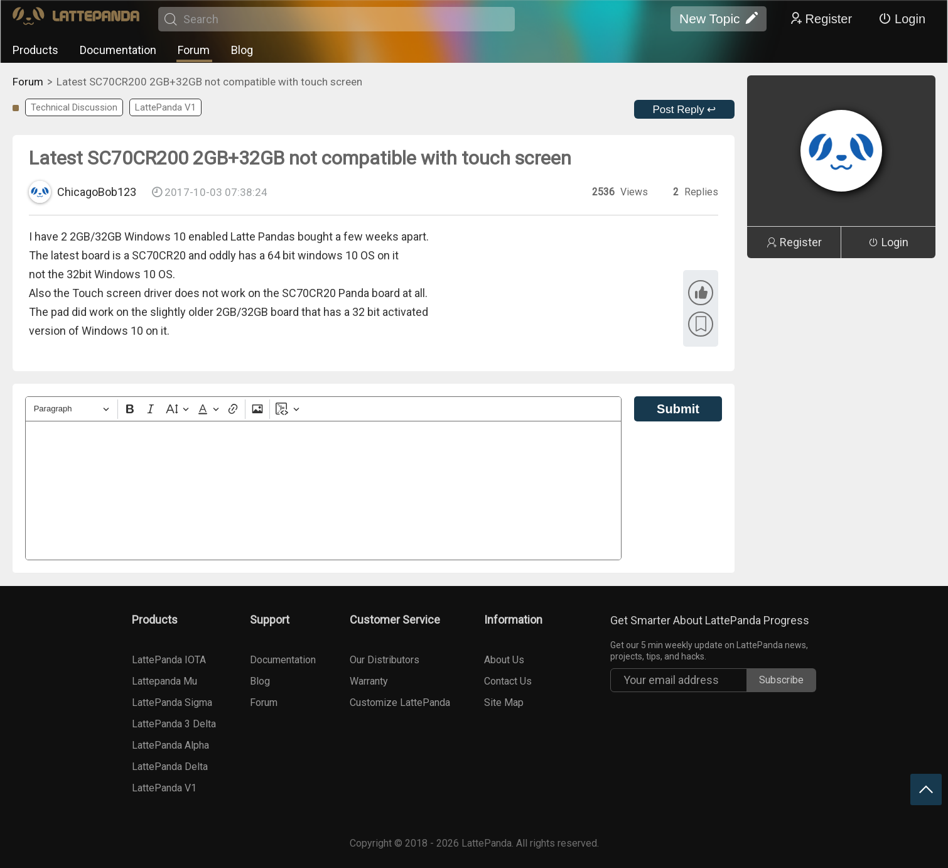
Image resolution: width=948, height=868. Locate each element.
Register (820, 19)
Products (35, 50)
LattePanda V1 (165, 107)
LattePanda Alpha (170, 745)
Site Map (504, 702)
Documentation (118, 50)
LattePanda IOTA (169, 660)
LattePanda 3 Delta (174, 724)
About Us (504, 660)
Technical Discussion (74, 107)
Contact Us (508, 681)
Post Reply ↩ (684, 110)
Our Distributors (384, 660)
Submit (678, 409)
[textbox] (323, 490)
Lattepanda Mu (164, 681)
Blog (242, 50)
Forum (194, 50)
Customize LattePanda (400, 702)
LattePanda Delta (170, 767)
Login (901, 19)
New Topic (718, 18)
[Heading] (71, 409)
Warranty (369, 681)
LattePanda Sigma (172, 702)
